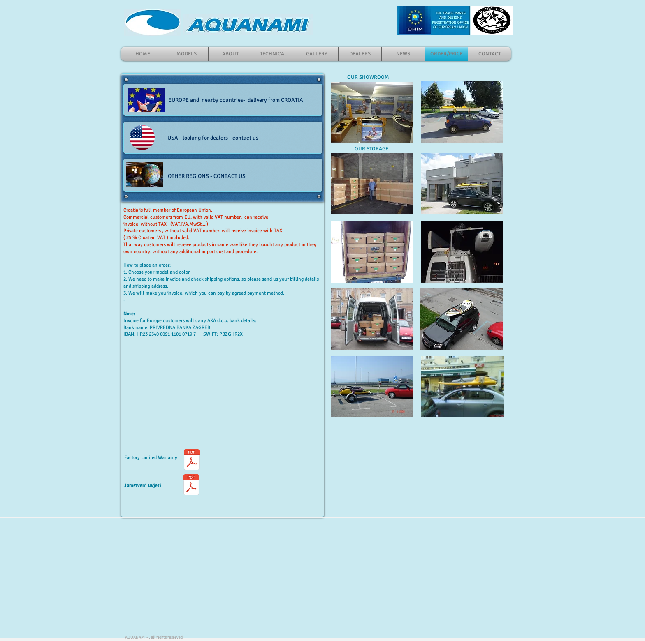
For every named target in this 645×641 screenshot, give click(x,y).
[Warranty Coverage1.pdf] (191, 460)
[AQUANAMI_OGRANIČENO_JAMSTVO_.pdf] (191, 485)
